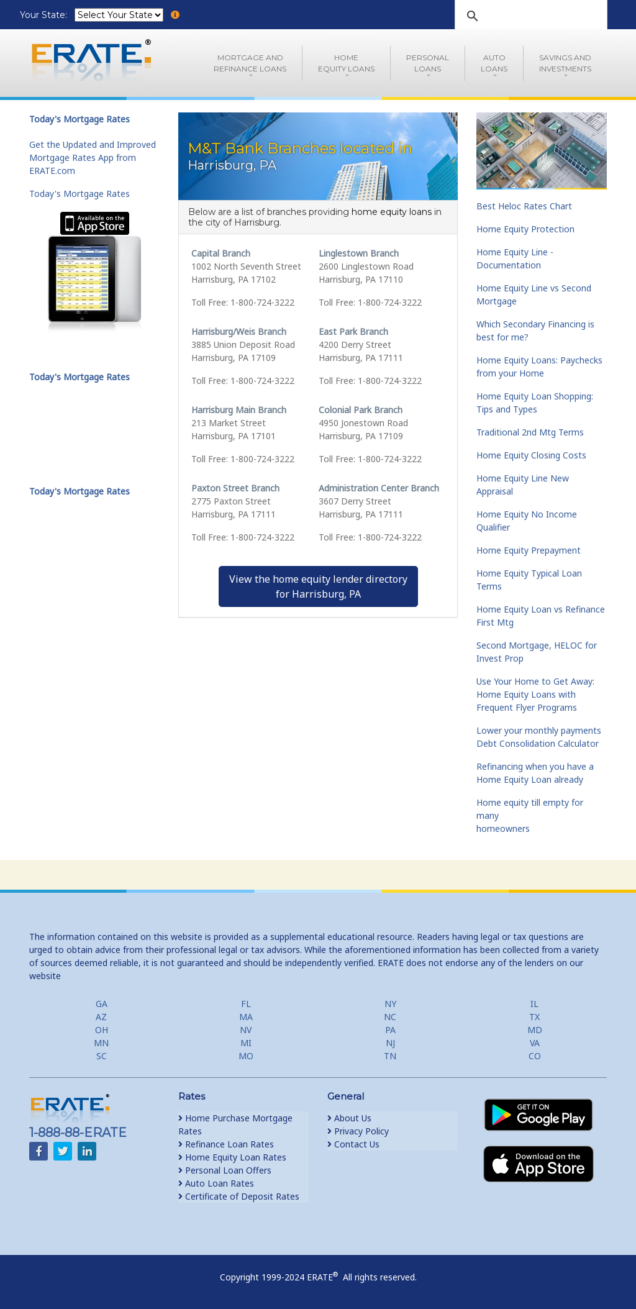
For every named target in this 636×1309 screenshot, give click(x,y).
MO (245, 1056)
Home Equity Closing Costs (531, 455)
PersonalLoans (427, 63)
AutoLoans (494, 63)
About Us (349, 1118)
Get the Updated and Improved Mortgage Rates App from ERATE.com (92, 157)
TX (534, 1017)
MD (534, 1030)
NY (390, 1004)
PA (390, 1030)
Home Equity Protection (525, 229)
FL (246, 1004)
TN (390, 1056)
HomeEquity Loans (346, 63)
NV (246, 1030)
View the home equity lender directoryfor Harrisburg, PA (318, 586)
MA (246, 1017)
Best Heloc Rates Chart (524, 206)
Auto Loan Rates (216, 1183)
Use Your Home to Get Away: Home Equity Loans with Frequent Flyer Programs (535, 694)
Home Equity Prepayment (528, 550)
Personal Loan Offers (224, 1170)
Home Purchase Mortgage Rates (235, 1124)
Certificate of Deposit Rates (238, 1196)
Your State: (45, 15)
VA (535, 1043)
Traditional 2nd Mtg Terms (530, 432)
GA (101, 1004)
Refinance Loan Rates (226, 1144)
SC (101, 1056)
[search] (529, 16)
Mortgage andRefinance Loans (250, 63)
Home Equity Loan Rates (232, 1157)
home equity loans (392, 211)
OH (101, 1030)
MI (246, 1043)
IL (534, 1004)
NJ (390, 1043)
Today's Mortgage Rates (79, 193)
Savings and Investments (565, 63)
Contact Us (353, 1144)
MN (101, 1043)
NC (390, 1017)
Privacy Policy (358, 1131)
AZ (101, 1017)
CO (535, 1056)
